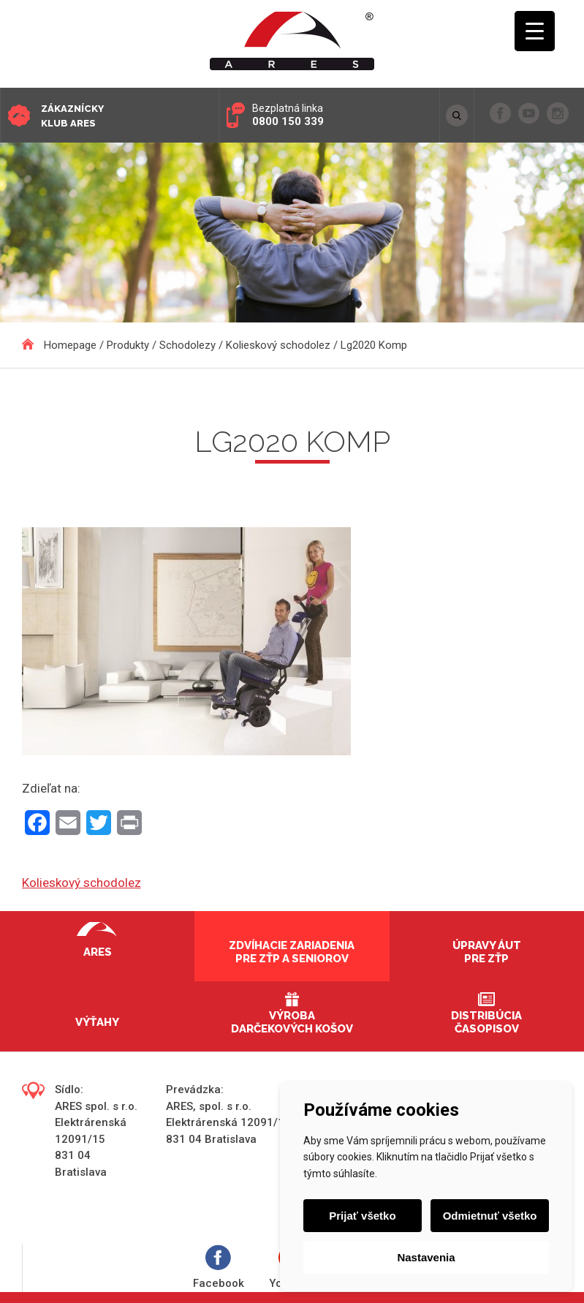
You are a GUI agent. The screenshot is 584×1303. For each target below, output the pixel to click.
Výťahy (97, 1022)
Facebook (218, 1268)
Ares (97, 952)
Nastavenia (426, 1257)
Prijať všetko (362, 1215)
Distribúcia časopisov (486, 1022)
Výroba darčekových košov (292, 1022)
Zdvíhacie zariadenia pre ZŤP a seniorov (291, 952)
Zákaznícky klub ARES (72, 116)
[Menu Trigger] (535, 31)
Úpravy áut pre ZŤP (486, 952)
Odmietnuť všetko (490, 1215)
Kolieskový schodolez (81, 882)
